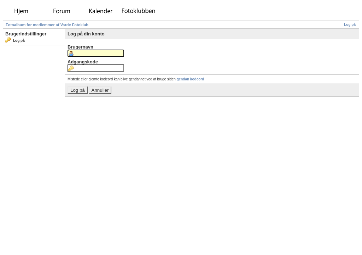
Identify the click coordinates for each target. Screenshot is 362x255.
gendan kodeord (190, 79)
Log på (350, 25)
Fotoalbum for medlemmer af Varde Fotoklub (47, 25)
